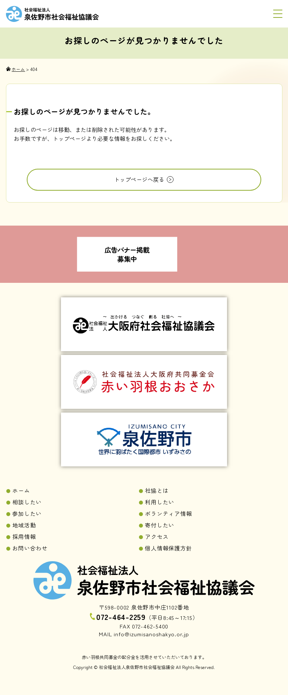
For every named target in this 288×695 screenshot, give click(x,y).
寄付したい (159, 525)
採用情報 (24, 536)
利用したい (159, 502)
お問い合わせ (30, 548)
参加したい (27, 513)
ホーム (21, 490)
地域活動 (24, 525)
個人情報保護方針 (168, 548)
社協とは (156, 490)
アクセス (156, 536)
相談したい (27, 502)
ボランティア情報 (168, 513)
